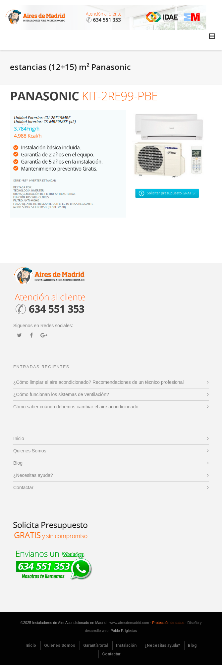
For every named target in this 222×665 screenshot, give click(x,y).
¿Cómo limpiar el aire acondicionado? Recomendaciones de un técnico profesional (98, 382)
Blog (18, 463)
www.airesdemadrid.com (129, 623)
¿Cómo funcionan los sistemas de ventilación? (61, 394)
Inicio (18, 438)
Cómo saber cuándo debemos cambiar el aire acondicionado (75, 406)
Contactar (23, 487)
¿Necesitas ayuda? (33, 475)
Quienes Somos (29, 450)
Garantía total (95, 645)
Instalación (126, 645)
